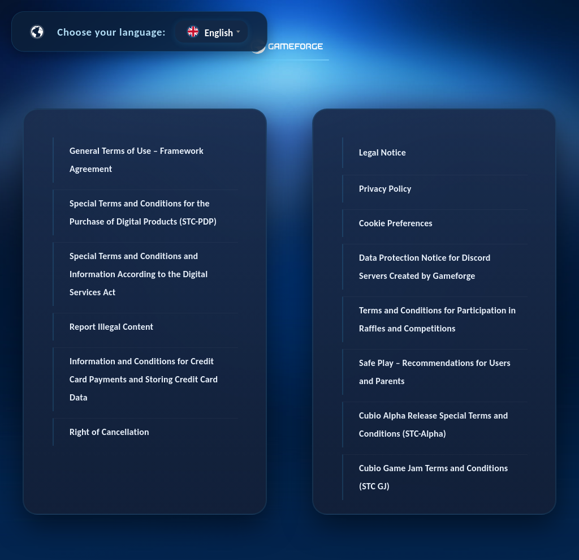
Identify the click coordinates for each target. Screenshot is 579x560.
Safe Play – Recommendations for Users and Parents (435, 371)
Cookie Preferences (396, 223)
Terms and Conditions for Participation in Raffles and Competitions (437, 319)
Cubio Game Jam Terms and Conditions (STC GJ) (433, 477)
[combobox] (211, 31)
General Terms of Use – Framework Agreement (137, 159)
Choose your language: (111, 31)
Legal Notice (382, 152)
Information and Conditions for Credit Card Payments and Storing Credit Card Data (144, 379)
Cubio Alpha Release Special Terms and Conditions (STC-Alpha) (433, 424)
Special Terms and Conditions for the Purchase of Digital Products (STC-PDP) (143, 212)
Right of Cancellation (109, 432)
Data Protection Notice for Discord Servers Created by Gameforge (425, 266)
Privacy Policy (385, 188)
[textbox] (211, 31)
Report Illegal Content (111, 326)
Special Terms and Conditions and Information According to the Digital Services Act (139, 274)
